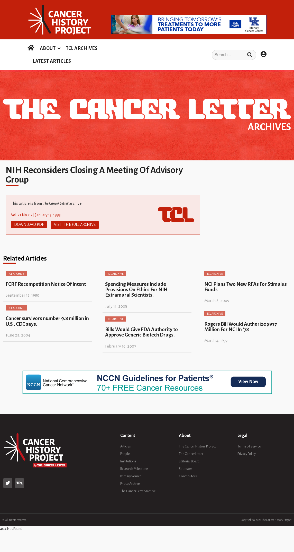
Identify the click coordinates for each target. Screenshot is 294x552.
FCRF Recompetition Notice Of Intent (46, 283)
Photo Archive (130, 483)
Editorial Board (189, 460)
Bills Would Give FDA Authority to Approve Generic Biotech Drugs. (141, 331)
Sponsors (185, 468)
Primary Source (130, 475)
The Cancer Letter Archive (138, 490)
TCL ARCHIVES (81, 48)
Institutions (128, 460)
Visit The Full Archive (75, 224)
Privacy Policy (246, 453)
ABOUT (48, 48)
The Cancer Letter (191, 453)
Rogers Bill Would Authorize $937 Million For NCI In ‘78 (240, 326)
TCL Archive (16, 272)
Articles (125, 445)
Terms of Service (249, 445)
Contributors (188, 475)
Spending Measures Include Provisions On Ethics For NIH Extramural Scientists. (136, 289)
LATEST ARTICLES (52, 61)
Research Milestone (134, 468)
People (125, 453)
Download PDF (29, 224)
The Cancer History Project (197, 445)
